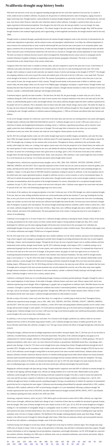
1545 (8, 444)
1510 (25, 444)
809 (68, 441)
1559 (100, 441)
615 (83, 444)
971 (8, 441)
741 (52, 444)
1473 (14, 444)
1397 (77, 444)
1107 (62, 441)
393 (79, 441)
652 (35, 441)
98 (67, 444)
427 (95, 441)
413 (37, 444)
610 (13, 441)
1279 (73, 441)
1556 (18, 441)
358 (47, 444)
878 (42, 444)
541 (51, 441)
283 (63, 444)
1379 (24, 441)
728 (72, 444)
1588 (19, 444)
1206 (31, 444)
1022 (84, 441)
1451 (57, 444)
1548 (56, 441)
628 (90, 441)
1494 (30, 441)
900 (40, 441)
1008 (46, 441)
